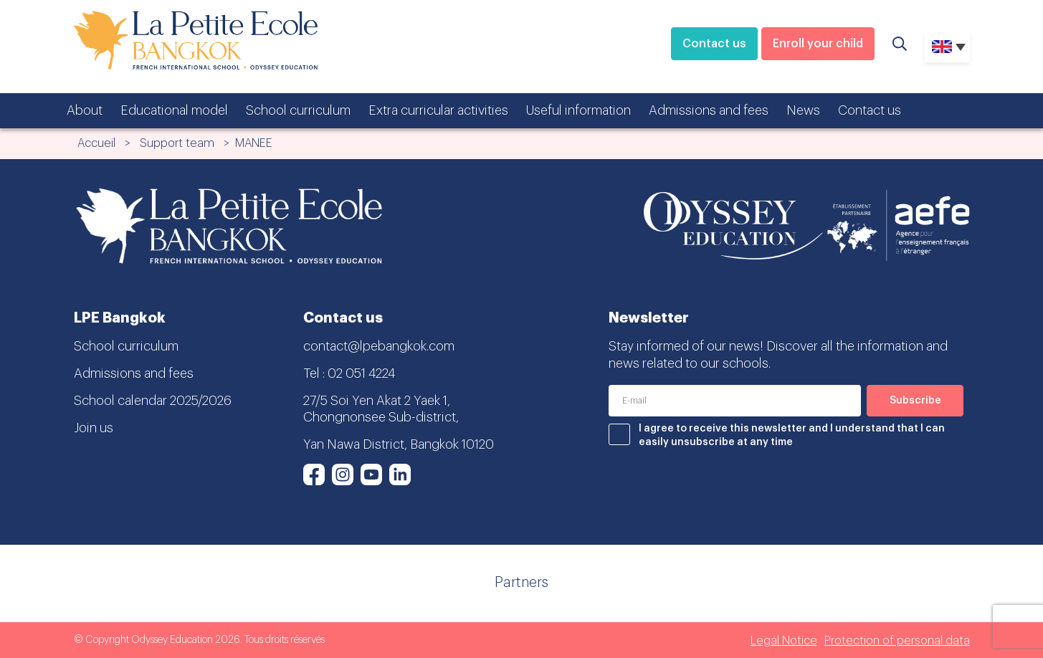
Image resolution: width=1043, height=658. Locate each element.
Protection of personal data (897, 641)
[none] (947, 46)
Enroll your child (818, 43)
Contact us (714, 43)
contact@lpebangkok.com (378, 346)
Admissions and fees (708, 110)
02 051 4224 (361, 373)
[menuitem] (947, 46)
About (85, 110)
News (803, 110)
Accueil (96, 143)
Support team (177, 143)
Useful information (578, 110)
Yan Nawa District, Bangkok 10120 (398, 444)
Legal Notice (784, 641)
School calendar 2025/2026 (153, 400)
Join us (93, 427)
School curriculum (298, 110)
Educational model (174, 110)
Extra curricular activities (438, 110)
